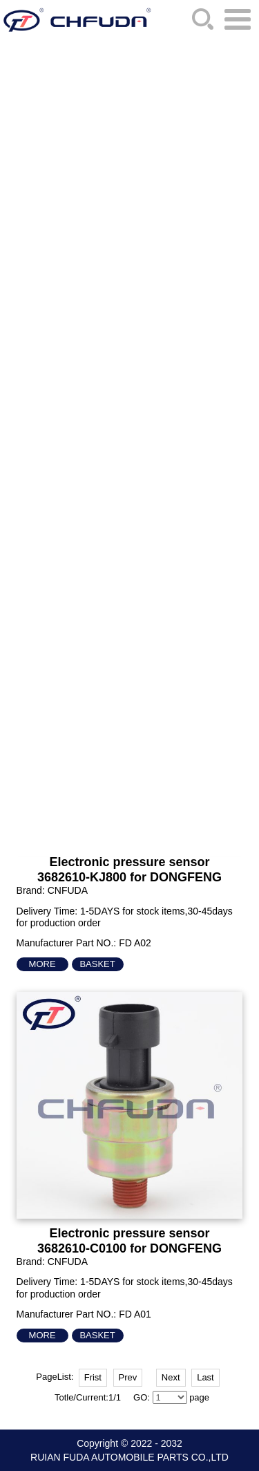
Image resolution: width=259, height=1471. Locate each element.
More (42, 964)
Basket (97, 964)
